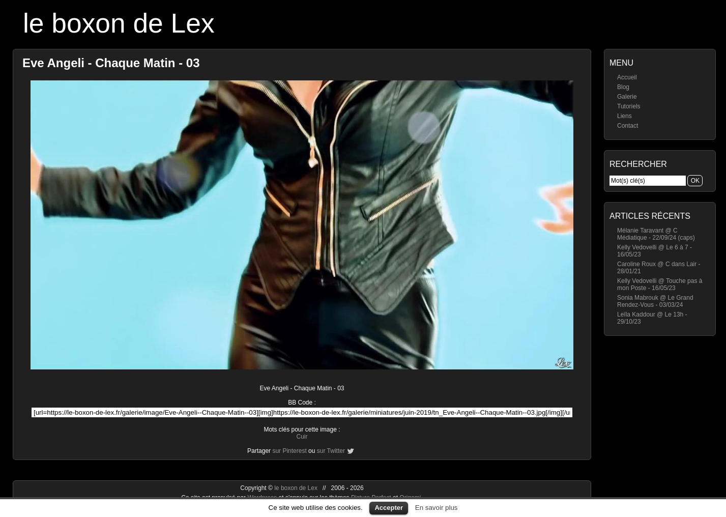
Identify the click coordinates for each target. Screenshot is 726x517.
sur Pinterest (289, 450)
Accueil (627, 77)
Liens (624, 116)
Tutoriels (629, 106)
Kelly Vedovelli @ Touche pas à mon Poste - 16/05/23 (659, 284)
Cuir (301, 436)
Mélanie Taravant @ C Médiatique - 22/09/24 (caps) (656, 234)
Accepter (388, 507)
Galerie (627, 96)
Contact (627, 125)
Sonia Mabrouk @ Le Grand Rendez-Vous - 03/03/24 (655, 301)
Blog (623, 87)
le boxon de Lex (119, 23)
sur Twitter (331, 450)
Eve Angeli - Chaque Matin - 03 (111, 63)
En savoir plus (436, 507)
